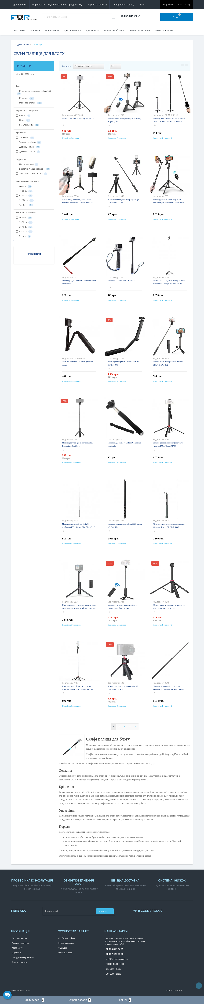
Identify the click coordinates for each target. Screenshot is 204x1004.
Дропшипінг (20, 4)
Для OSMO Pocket (28, 151)
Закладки (62, 948)
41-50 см (24, 231)
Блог (142, 4)
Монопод (25, 98)
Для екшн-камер (28, 146)
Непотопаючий (27, 164)
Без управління (27, 124)
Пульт (23, 120)
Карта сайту (17, 948)
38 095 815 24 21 (114, 949)
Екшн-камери (52, 30)
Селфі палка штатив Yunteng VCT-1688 (78, 118)
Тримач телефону (28, 142)
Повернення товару (123, 4)
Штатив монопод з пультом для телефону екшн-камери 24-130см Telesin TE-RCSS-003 (79, 608)
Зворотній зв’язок (19, 938)
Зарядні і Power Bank (140, 30)
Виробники (16, 953)
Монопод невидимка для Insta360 (33, 92)
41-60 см (24, 191)
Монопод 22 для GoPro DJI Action (121, 280)
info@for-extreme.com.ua (117, 959)
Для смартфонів (72, 30)
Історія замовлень (66, 943)
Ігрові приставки (164, 30)
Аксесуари (19, 30)
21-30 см (24, 222)
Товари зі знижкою (20, 962)
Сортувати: (66, 66)
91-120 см (25, 200)
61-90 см (24, 195)
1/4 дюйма (25, 137)
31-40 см (24, 226)
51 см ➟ (23, 236)
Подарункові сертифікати (23, 957)
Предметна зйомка (113, 30)
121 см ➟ (24, 204)
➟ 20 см (24, 217)
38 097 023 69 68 (114, 954)
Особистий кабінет (66, 938)
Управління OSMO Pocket (31, 173)
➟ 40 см (24, 186)
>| (136, 726)
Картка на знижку (97, 4)
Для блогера (92, 30)
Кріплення (34, 30)
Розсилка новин (65, 953)
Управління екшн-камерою (33, 169)
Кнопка (23, 115)
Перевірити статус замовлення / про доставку (57, 4)
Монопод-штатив (29, 102)
